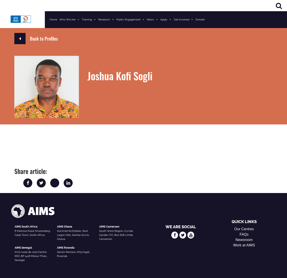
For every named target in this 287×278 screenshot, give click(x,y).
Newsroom (243, 240)
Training (89, 19)
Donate (200, 19)
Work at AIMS (244, 245)
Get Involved (183, 19)
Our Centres (244, 229)
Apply (166, 19)
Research (106, 19)
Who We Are (69, 19)
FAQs (244, 234)
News (152, 19)
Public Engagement (130, 19)
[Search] (279, 6)
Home (53, 19)
